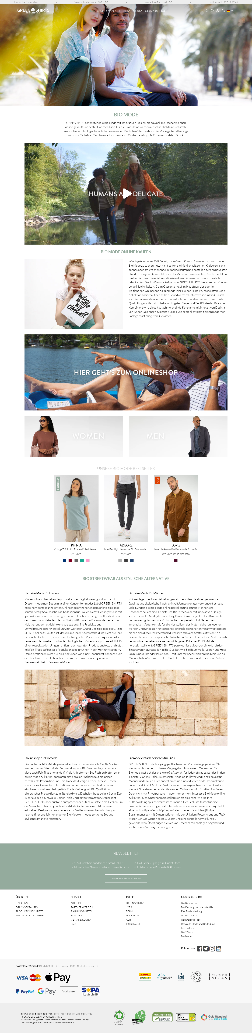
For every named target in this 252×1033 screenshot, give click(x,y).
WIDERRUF (132, 915)
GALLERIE (76, 903)
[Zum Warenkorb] (222, 10)
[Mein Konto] (217, 10)
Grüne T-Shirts (189, 915)
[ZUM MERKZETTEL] (212, 10)
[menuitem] (26, 2)
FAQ (73, 923)
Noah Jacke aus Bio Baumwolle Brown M (175, 549)
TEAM (129, 911)
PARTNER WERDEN (82, 907)
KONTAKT (76, 915)
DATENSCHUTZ (135, 903)
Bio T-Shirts (187, 932)
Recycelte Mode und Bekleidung (198, 923)
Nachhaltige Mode (191, 919)
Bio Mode (186, 936)
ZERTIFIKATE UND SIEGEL (30, 915)
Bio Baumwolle (189, 903)
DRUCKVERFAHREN (27, 907)
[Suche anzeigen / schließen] (207, 10)
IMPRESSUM (133, 923)
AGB (128, 919)
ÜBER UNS (21, 903)
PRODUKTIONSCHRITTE (29, 911)
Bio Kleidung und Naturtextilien (197, 907)
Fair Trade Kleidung (191, 911)
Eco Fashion (187, 928)
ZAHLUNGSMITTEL (81, 911)
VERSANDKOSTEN (81, 919)
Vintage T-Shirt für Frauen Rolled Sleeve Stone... (76, 549)
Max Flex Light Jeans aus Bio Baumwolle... (126, 549)
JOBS (129, 907)
